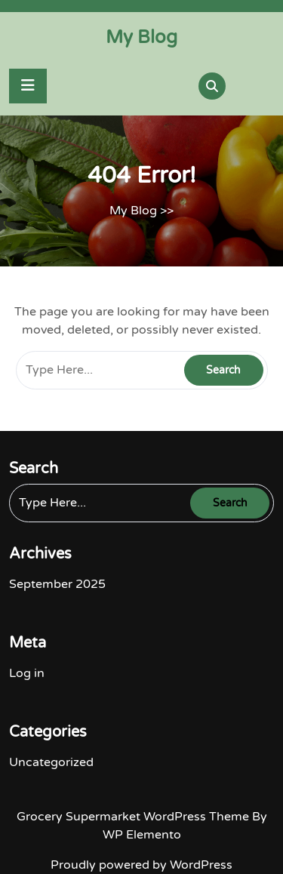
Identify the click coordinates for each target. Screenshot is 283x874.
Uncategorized (51, 762)
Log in (27, 673)
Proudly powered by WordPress (141, 864)
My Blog (141, 37)
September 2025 (57, 584)
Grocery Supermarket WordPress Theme (134, 816)
